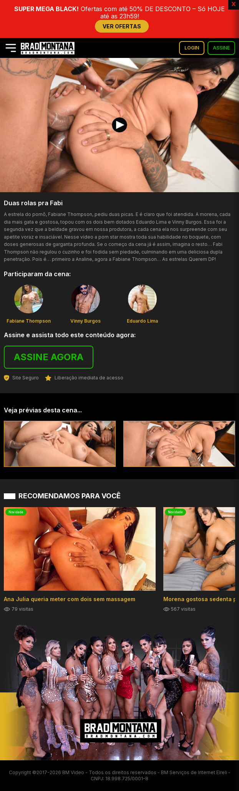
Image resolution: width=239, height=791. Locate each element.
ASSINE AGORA (48, 357)
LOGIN (191, 48)
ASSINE (221, 48)
